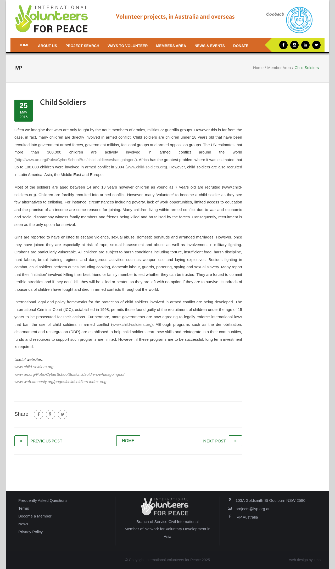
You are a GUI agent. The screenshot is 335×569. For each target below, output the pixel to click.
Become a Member (35, 516)
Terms (23, 508)
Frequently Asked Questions (43, 500)
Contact (275, 14)
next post (214, 440)
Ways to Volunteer (128, 46)
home (128, 441)
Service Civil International (176, 521)
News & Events (209, 46)
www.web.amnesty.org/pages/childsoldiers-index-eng (60, 381)
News (23, 524)
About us (47, 46)
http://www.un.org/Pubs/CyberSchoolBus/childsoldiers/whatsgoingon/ (76, 159)
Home (24, 45)
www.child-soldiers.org (146, 167)
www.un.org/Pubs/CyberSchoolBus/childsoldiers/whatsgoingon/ (69, 374)
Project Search (82, 46)
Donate (240, 46)
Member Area (279, 67)
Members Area (171, 46)
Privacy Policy (30, 532)
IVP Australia (247, 517)
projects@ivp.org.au (253, 509)
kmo (317, 560)
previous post (46, 440)
